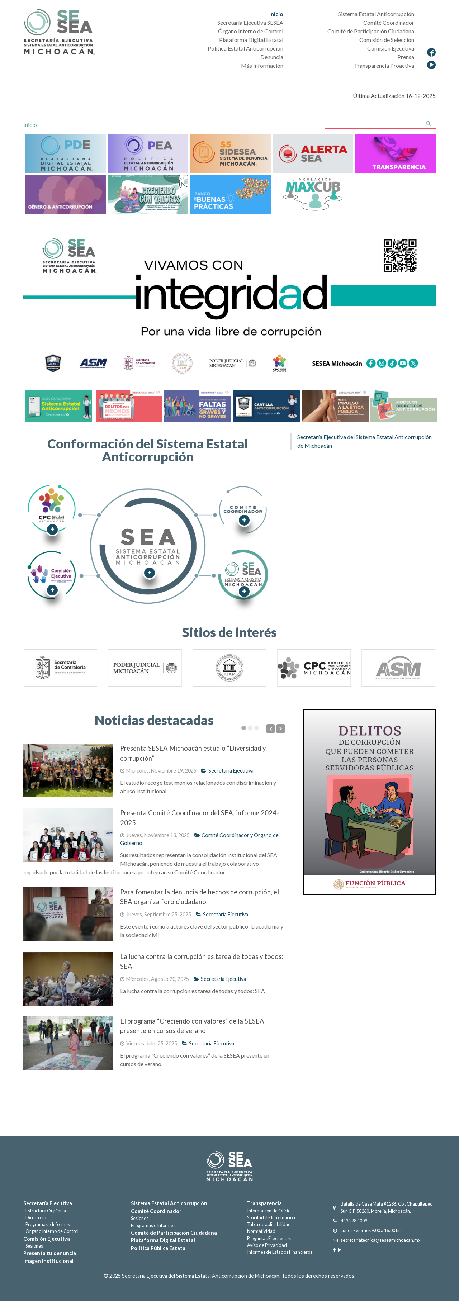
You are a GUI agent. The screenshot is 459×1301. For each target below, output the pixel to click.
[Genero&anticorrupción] (65, 193)
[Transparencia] (395, 152)
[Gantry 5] (229, 1166)
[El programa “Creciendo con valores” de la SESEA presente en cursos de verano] (68, 1043)
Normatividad (261, 1231)
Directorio (34, 1217)
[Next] (280, 728)
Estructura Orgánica (44, 1211)
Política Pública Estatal (159, 1248)
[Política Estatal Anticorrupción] (148, 152)
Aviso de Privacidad (267, 1245)
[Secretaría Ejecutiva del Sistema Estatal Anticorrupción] (59, 33)
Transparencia (264, 1203)
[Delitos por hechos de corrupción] (128, 405)
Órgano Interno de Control (51, 1231)
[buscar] (372, 124)
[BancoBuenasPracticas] (230, 193)
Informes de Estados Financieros (279, 1252)
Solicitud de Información (271, 1217)
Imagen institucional (48, 1261)
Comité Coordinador (156, 1211)
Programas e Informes (46, 1224)
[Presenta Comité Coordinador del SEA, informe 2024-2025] (68, 835)
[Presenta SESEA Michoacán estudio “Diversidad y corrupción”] (68, 770)
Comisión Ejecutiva (46, 1239)
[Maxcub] (313, 193)
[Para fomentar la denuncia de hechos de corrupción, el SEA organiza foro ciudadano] (68, 914)
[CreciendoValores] (148, 193)
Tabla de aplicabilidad (269, 1224)
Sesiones (33, 1246)
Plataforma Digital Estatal (163, 1240)
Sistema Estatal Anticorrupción (169, 1203)
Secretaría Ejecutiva (227, 771)
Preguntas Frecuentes (269, 1238)
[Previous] (270, 728)
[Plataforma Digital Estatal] (65, 152)
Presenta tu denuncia (49, 1253)
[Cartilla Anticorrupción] (265, 405)
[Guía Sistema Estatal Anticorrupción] (58, 405)
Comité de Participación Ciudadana (174, 1233)
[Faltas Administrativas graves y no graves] (196, 405)
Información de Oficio (268, 1211)
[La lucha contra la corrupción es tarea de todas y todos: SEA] (68, 979)
